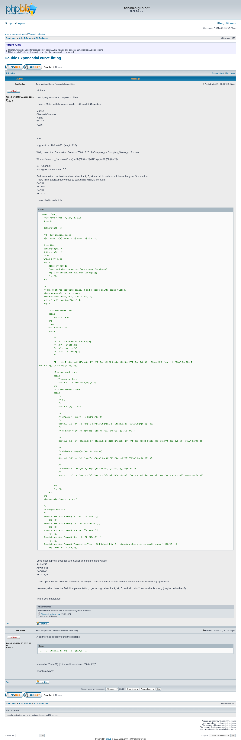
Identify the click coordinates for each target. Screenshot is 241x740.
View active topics (36, 34)
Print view (10, 73)
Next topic (230, 73)
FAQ (220, 23)
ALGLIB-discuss (41, 38)
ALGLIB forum (25, 38)
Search (231, 23)
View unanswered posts (16, 34)
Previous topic (218, 73)
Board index (11, 38)
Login (9, 23)
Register (20, 23)
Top (7, 624)
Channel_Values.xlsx (50, 614)
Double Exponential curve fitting (33, 58)
